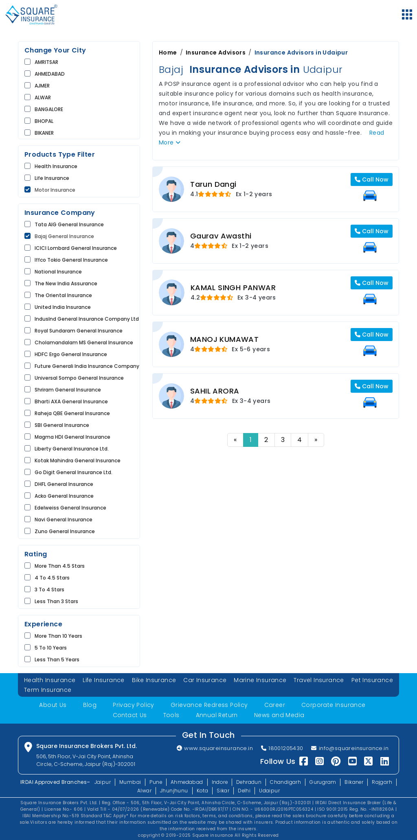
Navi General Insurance (63, 519)
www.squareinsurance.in (214, 748)
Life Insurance (104, 680)
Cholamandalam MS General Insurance (84, 342)
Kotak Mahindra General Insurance (78, 460)
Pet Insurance (372, 680)
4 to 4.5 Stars (52, 577)
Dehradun (249, 781)
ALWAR (43, 97)
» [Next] (315, 439)
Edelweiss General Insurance (70, 507)
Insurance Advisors (216, 52)
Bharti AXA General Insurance (71, 401)
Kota (202, 789)
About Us (52, 705)
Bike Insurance (154, 680)
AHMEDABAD (50, 73)
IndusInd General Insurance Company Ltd (87, 318)
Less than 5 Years (57, 659)
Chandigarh (286, 781)
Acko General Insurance (64, 495)
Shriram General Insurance (68, 389)
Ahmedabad (186, 781)
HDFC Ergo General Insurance (71, 354)
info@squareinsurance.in (349, 748)
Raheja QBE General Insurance (72, 413)
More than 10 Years (58, 635)
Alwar (144, 789)
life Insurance (52, 178)
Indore (219, 781)
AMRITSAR (46, 62)
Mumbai (129, 781)
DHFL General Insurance (64, 484)
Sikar (223, 789)
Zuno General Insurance (65, 531)
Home (168, 52)
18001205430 (282, 748)
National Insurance (58, 271)
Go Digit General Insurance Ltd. (73, 472)
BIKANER (44, 132)
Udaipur (269, 789)
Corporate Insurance (333, 705)
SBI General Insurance (62, 425)
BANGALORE (49, 109)
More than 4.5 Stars (60, 565)
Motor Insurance (55, 189)
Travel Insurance (319, 680)
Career (274, 705)
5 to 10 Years (51, 647)
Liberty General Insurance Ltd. (72, 448)
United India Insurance (63, 307)
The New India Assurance (66, 283)
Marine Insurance (260, 680)
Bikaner (354, 781)
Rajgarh (383, 781)
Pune (155, 781)
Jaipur (101, 781)
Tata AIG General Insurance (69, 224)
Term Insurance (48, 690)
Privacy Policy (133, 705)
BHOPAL (44, 121)
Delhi (244, 789)
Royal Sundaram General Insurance (79, 330)
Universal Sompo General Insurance (79, 377)
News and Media (279, 715)
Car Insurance (204, 680)
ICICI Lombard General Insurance (76, 248)
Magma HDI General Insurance (72, 436)
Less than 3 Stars (56, 601)
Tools (171, 715)
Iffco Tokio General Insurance (71, 259)
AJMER (42, 85)
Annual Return (217, 715)
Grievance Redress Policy (209, 705)
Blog (90, 705)
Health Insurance (56, 166)
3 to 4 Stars (49, 589)
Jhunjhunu (174, 789)
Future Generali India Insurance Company (87, 366)
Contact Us (130, 715)
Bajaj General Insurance (64, 236)
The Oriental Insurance (63, 295)
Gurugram (323, 781)
